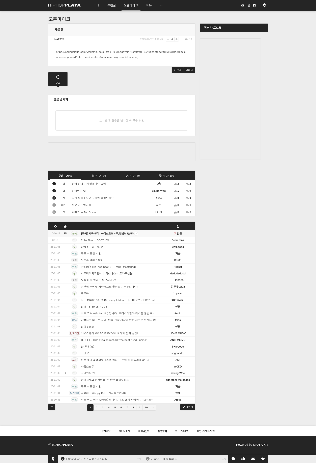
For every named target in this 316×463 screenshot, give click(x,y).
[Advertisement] (121, 152)
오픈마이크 (59, 18)
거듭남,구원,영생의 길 (164, 459)
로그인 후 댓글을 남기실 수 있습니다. (121, 120)
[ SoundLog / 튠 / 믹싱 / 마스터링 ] (87, 459)
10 (146, 407)
